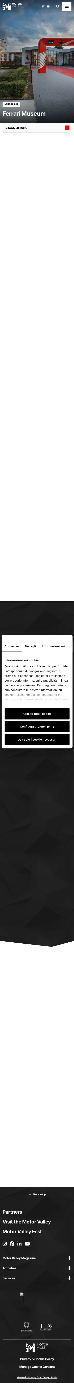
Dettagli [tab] (30, 646)
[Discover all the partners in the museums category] (11, 104)
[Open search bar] (57, 6)
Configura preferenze (37, 726)
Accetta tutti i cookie (37, 713)
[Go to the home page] (12, 6)
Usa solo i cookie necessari (37, 739)
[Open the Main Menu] (66, 6)
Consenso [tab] (12, 646)
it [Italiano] (43, 6)
